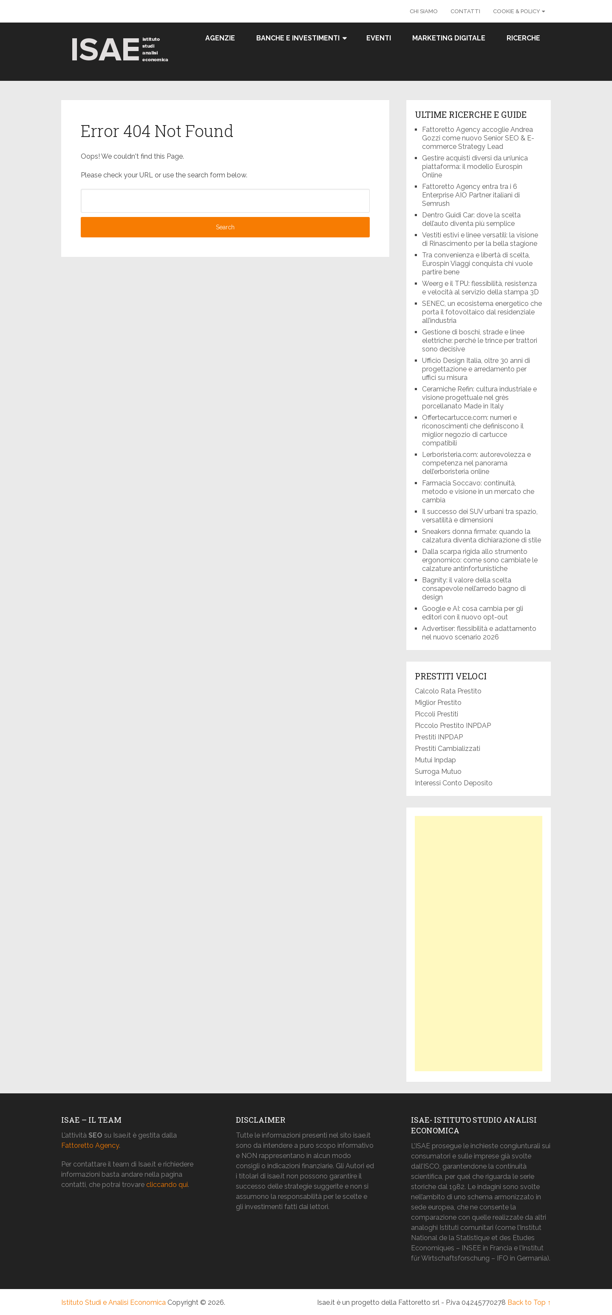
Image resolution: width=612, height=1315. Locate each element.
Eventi (378, 38)
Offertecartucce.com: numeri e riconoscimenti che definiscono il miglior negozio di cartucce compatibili (473, 430)
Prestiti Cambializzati (447, 749)
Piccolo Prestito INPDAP (453, 726)
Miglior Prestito (438, 703)
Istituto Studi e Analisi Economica (113, 1302)
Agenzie (220, 38)
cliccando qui (167, 1185)
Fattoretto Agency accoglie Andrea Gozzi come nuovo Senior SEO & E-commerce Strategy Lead (478, 138)
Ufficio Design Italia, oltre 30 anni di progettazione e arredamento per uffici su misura (476, 369)
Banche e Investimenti (298, 38)
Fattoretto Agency (90, 1145)
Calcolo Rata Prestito (448, 691)
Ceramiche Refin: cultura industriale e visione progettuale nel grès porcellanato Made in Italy (479, 397)
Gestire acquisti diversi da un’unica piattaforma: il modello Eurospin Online (475, 166)
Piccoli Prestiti (436, 714)
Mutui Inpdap (435, 760)
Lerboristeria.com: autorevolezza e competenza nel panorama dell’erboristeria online (476, 463)
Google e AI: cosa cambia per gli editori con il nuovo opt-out (472, 613)
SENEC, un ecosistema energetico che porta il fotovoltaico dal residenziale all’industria (482, 312)
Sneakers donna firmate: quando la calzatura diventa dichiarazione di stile (481, 536)
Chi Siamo (424, 11)
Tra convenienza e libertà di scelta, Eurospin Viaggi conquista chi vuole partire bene (477, 263)
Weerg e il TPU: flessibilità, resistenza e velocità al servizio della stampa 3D (481, 288)
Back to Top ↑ (529, 1302)
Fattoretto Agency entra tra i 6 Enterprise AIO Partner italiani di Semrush (471, 195)
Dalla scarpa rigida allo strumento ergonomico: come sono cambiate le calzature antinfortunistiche (480, 560)
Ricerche (523, 38)
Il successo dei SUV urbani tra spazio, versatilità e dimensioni (480, 516)
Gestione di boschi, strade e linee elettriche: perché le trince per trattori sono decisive (479, 340)
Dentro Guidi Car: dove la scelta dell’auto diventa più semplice (471, 219)
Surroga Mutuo (438, 771)
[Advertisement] (478, 943)
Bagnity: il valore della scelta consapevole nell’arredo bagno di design (474, 588)
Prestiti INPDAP (439, 737)
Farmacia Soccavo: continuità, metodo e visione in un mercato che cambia (478, 491)
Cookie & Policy (516, 11)
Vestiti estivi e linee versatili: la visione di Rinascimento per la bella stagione (480, 239)
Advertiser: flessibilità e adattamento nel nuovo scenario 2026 (479, 633)
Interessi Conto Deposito (454, 783)
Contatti (465, 11)
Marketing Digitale (448, 38)
